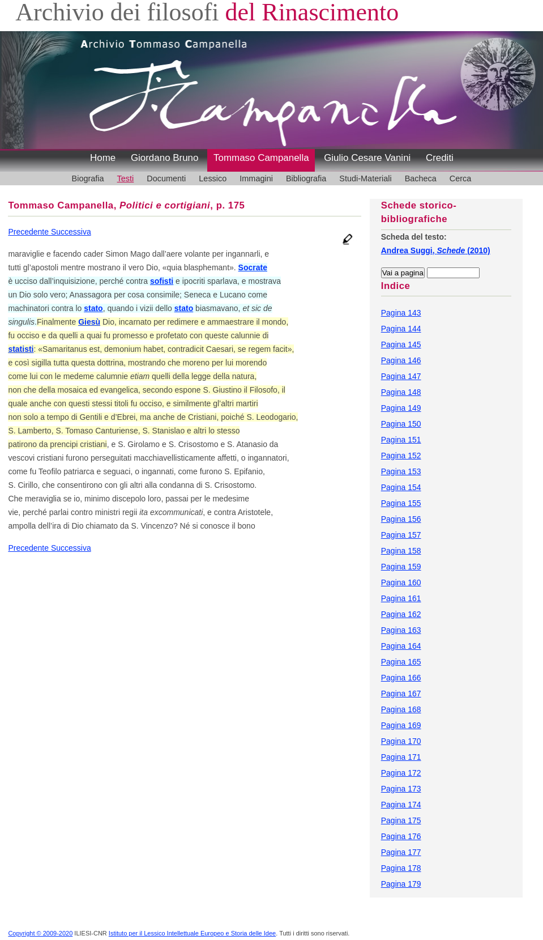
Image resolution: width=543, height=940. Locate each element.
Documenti (166, 178)
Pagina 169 (401, 725)
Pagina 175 (401, 820)
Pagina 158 (401, 550)
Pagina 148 (401, 392)
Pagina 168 (401, 709)
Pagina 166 (401, 677)
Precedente (29, 231)
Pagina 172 (401, 772)
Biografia (88, 178)
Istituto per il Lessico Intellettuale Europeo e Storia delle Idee (192, 933)
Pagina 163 (401, 630)
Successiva (71, 231)
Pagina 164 (401, 645)
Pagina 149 (401, 407)
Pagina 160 (401, 582)
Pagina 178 (401, 868)
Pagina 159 (401, 566)
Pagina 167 (401, 693)
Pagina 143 (401, 312)
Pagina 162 (401, 614)
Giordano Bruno (165, 157)
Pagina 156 (401, 519)
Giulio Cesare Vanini (367, 157)
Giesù (89, 321)
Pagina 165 (401, 661)
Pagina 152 (401, 455)
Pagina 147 (401, 376)
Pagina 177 (401, 852)
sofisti (161, 281)
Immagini (256, 178)
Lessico (212, 178)
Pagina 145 (401, 344)
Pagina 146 (401, 360)
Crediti (440, 157)
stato (93, 308)
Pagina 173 (401, 788)
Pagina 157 (401, 534)
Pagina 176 (401, 836)
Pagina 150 (401, 423)
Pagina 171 (401, 757)
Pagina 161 (401, 598)
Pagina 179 (401, 883)
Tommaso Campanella (261, 157)
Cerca (461, 178)
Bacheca (421, 178)
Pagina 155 (401, 503)
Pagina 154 (401, 487)
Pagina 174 (401, 804)
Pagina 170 (401, 741)
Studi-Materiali (365, 178)
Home (103, 157)
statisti (20, 349)
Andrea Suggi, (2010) (435, 250)
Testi (125, 178)
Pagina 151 (401, 439)
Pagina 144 (401, 328)
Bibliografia (306, 178)
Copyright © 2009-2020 (40, 933)
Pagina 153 (401, 471)
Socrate (252, 267)
